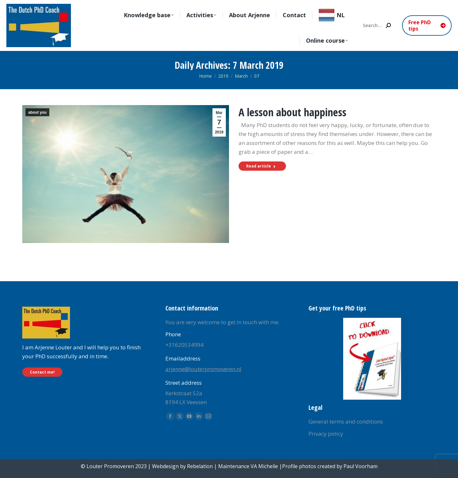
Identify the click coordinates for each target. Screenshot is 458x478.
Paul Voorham (361, 466)
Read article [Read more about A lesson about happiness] (261, 166)
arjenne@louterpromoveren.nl (203, 369)
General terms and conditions (346, 421)
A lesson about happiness (292, 112)
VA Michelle (264, 466)
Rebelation (200, 466)
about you (37, 112)
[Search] (376, 25)
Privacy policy (326, 433)
